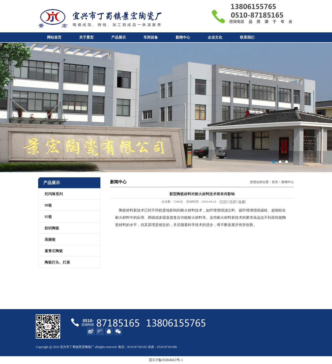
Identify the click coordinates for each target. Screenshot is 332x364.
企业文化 (215, 37)
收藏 (242, 201)
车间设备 (150, 37)
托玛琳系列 (54, 194)
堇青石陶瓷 (54, 251)
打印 (223, 201)
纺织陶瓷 (52, 228)
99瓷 (48, 205)
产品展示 (118, 37)
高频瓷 (50, 240)
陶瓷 (88, 347)
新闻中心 (183, 37)
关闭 (233, 201)
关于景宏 (86, 37)
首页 (275, 182)
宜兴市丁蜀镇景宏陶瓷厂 (166, 107)
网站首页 (54, 37)
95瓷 (48, 217)
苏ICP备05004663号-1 (166, 360)
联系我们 (247, 37)
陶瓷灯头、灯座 (57, 262)
